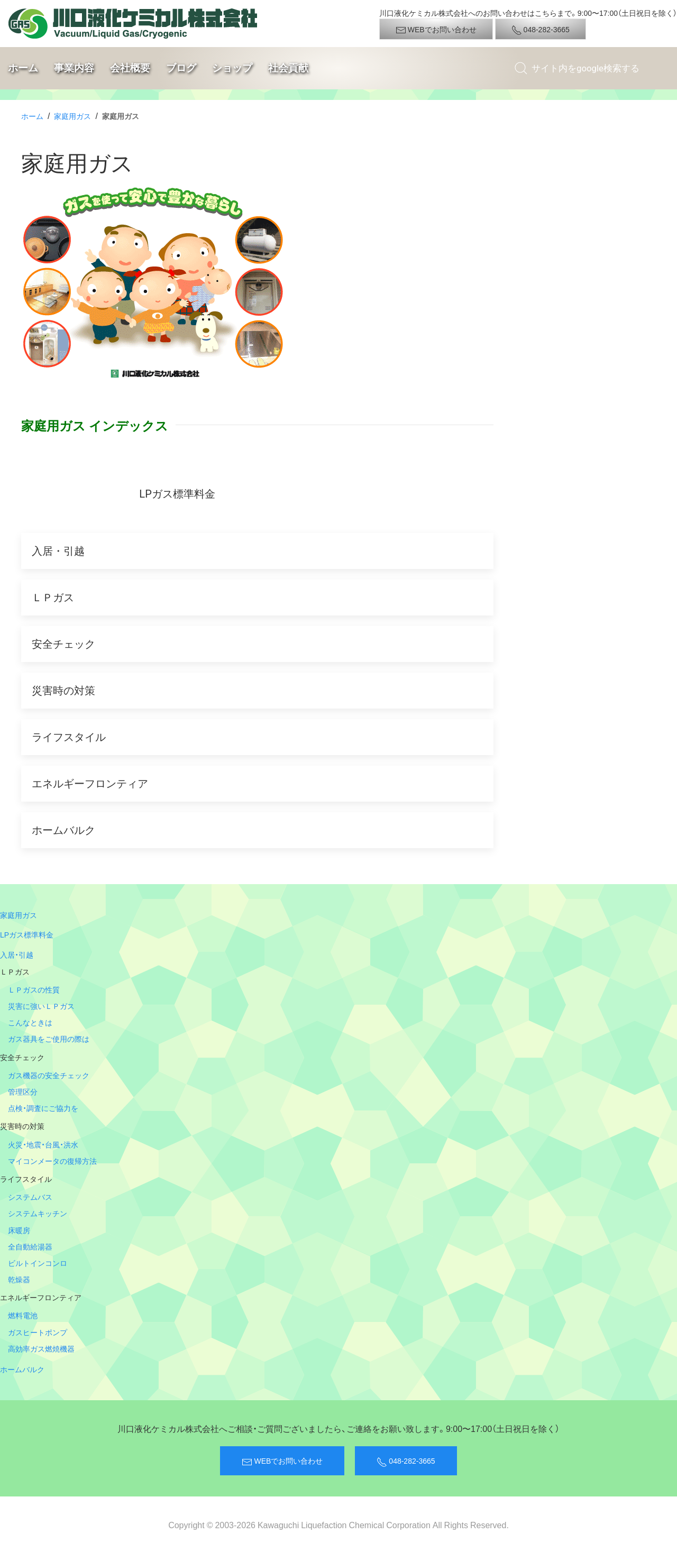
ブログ (181, 68)
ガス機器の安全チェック (48, 1075)
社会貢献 (288, 68)
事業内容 (74, 68)
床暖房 (19, 1230)
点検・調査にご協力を (43, 1108)
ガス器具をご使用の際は (48, 1038)
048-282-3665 (540, 29)
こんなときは (30, 1022)
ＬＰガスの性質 (34, 989)
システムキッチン (37, 1213)
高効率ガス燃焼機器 (41, 1348)
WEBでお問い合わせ (436, 29)
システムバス (30, 1196)
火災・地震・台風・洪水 (43, 1144)
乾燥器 (19, 1279)
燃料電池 (23, 1315)
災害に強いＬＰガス (41, 1005)
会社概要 (130, 68)
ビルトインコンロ (37, 1262)
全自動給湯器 (30, 1246)
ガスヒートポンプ (37, 1332)
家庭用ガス (72, 116)
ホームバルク (22, 1369)
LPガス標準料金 (26, 934)
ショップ (232, 68)
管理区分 (23, 1091)
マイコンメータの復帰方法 (52, 1160)
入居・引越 (16, 954)
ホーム (23, 68)
